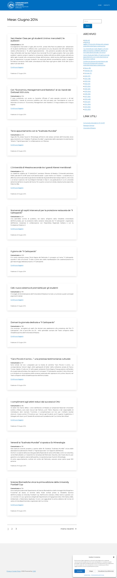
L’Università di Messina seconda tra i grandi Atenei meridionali (41, 167)
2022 (87, 84)
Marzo (87, 68)
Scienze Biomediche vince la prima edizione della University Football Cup (40, 483)
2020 (87, 89)
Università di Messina (89, 128)
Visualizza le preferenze (106, 571)
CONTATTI (107, 5)
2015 (87, 102)
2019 (87, 91)
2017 (87, 96)
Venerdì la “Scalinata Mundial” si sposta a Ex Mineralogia (38, 442)
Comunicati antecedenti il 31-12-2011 (94, 123)
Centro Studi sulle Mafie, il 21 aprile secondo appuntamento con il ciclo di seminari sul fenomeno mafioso (96, 57)
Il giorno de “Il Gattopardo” (23, 251)
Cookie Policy (87, 575)
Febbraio (88, 70)
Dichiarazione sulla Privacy (97, 575)
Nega (91, 571)
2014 (87, 104)
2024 (87, 78)
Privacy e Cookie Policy (13, 571)
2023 (87, 81)
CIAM (34, 571)
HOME (100, 5)
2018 (87, 94)
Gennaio (88, 73)
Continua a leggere (17, 67)
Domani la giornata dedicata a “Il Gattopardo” (33, 322)
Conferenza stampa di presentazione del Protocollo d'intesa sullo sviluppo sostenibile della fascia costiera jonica (95, 63)
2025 (87, 76)
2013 (87, 107)
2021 (87, 86)
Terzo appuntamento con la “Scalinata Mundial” (34, 131)
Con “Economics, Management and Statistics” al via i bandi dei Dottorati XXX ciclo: (41, 91)
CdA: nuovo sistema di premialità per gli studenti (34, 288)
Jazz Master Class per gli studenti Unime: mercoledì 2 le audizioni (38, 39)
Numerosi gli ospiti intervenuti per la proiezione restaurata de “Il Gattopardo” (42, 211)
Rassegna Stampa (88, 125)
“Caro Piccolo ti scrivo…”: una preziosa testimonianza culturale (40, 359)
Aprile (87, 42)
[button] (114, 557)
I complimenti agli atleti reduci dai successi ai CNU (35, 402)
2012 (87, 109)
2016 (87, 99)
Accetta (79, 571)
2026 (87, 40)
